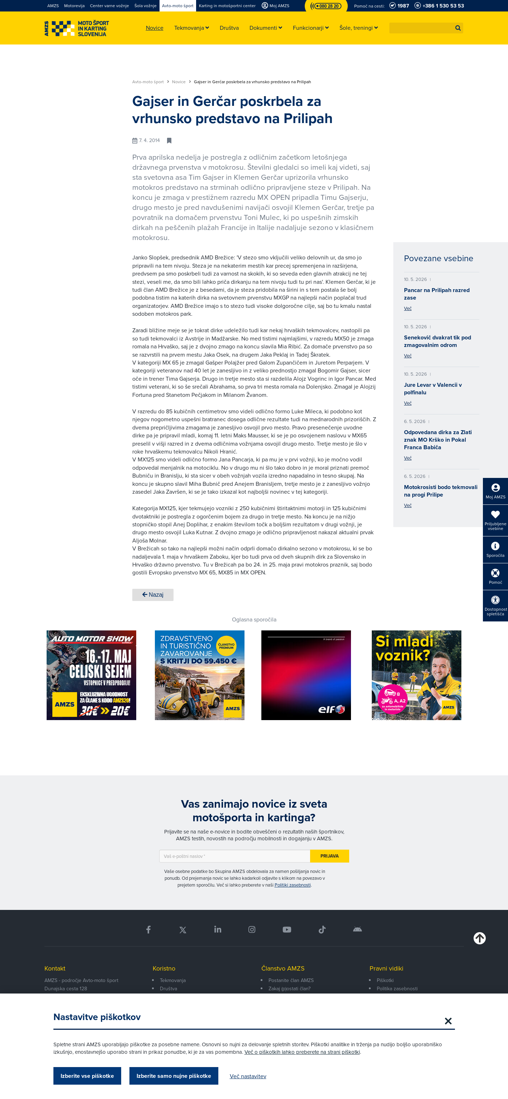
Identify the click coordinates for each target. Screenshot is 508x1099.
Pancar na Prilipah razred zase (437, 294)
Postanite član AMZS (291, 980)
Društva (168, 988)
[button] (458, 28)
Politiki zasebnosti (293, 885)
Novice (181, 81)
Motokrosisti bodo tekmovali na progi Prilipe (441, 491)
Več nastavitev (248, 1076)
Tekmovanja (173, 980)
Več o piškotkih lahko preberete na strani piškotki (302, 1052)
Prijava (330, 856)
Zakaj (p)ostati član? (289, 988)
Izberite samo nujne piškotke (174, 1076)
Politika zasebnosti (397, 988)
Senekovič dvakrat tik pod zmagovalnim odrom (437, 341)
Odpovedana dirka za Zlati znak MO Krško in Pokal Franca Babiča (438, 439)
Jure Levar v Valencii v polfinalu (433, 388)
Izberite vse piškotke (87, 1076)
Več (408, 308)
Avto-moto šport (150, 81)
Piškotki (385, 980)
